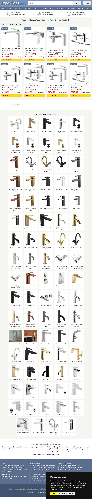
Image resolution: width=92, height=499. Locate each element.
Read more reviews (38, 457)
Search (76, 4)
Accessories (71, 10)
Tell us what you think (52, 457)
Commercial (60, 10)
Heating (52, 10)
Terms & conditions (33, 491)
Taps (2, 10)
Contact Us (44, 491)
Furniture (27, 10)
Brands (89, 10)
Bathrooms (18, 10)
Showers (9, 10)
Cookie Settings (20, 491)
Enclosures (44, 10)
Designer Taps (51, 116)
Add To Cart (7, 62)
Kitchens (35, 10)
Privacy (11, 491)
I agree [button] (53, 493)
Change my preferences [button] (66, 493)
